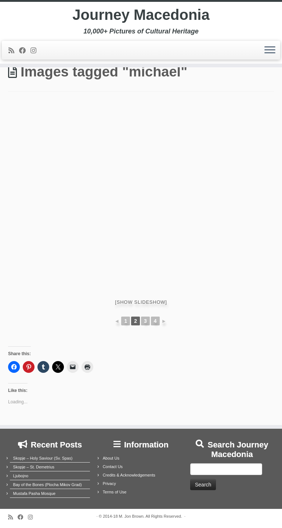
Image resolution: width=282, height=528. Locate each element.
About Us (111, 458)
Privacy (109, 483)
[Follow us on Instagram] (35, 50)
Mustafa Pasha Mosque (34, 493)
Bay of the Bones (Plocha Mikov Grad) (47, 484)
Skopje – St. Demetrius (34, 467)
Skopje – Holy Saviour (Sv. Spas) (43, 458)
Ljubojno (21, 476)
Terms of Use (115, 492)
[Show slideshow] (141, 302)
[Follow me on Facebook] (24, 50)
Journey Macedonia (140, 15)
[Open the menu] (269, 50)
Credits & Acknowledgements (129, 475)
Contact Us (113, 466)
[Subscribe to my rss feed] (13, 50)
